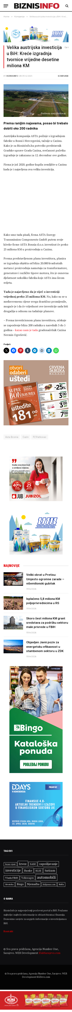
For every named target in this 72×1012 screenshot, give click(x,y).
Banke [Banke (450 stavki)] (28, 870)
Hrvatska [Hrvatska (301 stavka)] (9, 884)
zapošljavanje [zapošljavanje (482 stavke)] (48, 864)
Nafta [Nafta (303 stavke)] (61, 884)
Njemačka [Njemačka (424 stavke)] (33, 884)
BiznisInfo (12, 76)
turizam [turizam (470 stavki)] (50, 870)
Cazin (26, 437)
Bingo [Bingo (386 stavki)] (20, 884)
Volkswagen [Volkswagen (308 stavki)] (27, 877)
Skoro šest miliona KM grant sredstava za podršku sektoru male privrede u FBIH (47, 623)
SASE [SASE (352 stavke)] (33, 864)
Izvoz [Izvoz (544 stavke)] (23, 864)
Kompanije (63, 76)
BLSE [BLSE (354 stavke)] (38, 870)
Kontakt (8, 931)
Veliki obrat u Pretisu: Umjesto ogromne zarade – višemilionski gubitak (45, 579)
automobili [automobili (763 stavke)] (46, 877)
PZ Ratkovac (39, 437)
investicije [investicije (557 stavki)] (13, 870)
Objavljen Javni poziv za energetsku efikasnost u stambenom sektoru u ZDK (45, 646)
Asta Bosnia (11, 437)
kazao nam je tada (26, 330)
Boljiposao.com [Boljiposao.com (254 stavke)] (49, 884)
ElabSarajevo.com (49, 953)
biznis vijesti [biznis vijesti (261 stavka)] (10, 864)
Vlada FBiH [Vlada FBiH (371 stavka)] (11, 877)
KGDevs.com (43, 976)
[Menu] (6, 6)
